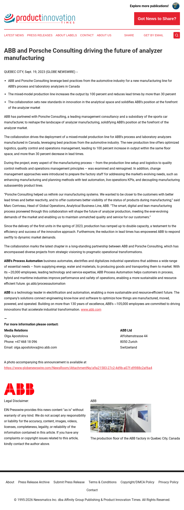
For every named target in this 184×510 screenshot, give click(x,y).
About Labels (66, 35)
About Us (104, 35)
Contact (87, 35)
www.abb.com (91, 309)
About (10, 482)
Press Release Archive (33, 482)
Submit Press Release (69, 482)
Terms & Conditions (103, 482)
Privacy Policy (168, 482)
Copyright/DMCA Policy (137, 482)
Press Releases (39, 35)
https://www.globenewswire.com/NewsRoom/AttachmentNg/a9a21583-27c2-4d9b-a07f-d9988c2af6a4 (78, 368)
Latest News (14, 35)
